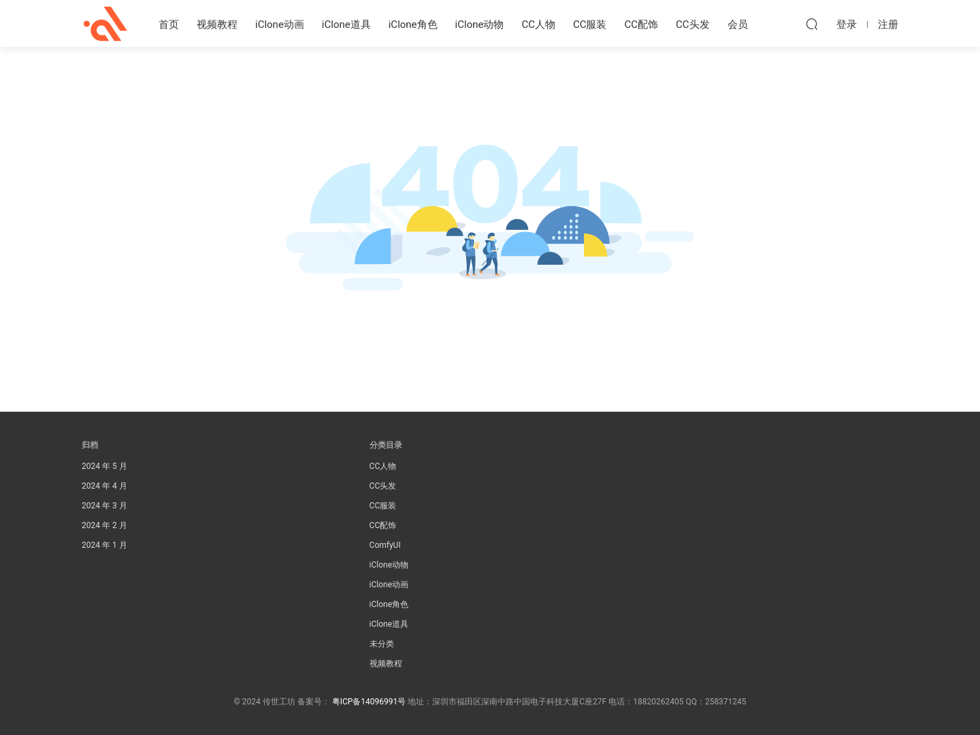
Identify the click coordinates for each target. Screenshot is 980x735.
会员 (738, 24)
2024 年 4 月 (104, 486)
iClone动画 (279, 24)
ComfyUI (385, 545)
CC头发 (693, 24)
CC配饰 (642, 24)
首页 (169, 24)
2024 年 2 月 (104, 525)
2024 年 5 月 (104, 466)
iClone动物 (479, 24)
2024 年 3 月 (104, 505)
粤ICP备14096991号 (369, 701)
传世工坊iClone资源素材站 (105, 24)
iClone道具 (346, 24)
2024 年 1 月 (104, 545)
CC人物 (538, 24)
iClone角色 (413, 24)
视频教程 (217, 24)
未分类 (382, 644)
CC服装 (590, 24)
